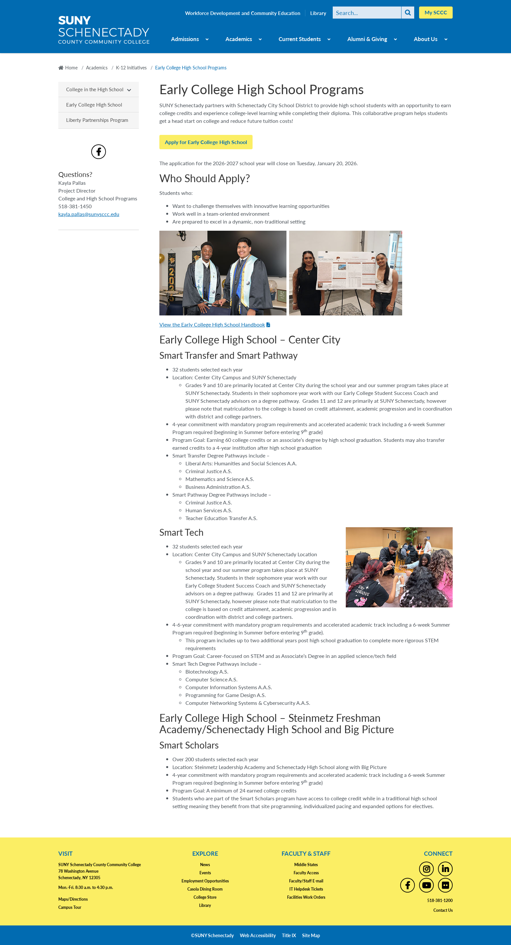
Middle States (306, 864)
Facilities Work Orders (306, 897)
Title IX (289, 935)
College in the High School (95, 89)
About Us (425, 39)
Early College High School (94, 104)
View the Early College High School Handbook (212, 324)
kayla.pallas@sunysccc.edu (88, 214)
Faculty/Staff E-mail (306, 881)
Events (205, 873)
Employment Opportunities (205, 881)
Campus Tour (69, 907)
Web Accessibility (258, 935)
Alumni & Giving (367, 39)
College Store (205, 897)
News (205, 864)
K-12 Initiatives (131, 67)
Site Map (311, 935)
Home (71, 67)
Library (318, 13)
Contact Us (443, 910)
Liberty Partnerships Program (97, 119)
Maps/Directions (73, 899)
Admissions (185, 39)
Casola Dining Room (205, 889)
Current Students (300, 39)
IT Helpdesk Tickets (306, 889)
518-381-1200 (440, 900)
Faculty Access (306, 873)
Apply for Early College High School (206, 142)
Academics (239, 39)
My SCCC (436, 12)
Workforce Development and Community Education (242, 13)
